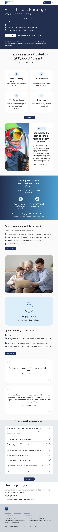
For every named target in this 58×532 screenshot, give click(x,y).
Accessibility (27, 513)
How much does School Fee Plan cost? (19, 460)
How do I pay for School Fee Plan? (17, 455)
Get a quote (47, 2)
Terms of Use (8, 513)
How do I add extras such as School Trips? (20, 439)
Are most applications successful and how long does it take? (25, 450)
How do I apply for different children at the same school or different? (25, 466)
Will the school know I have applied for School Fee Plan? (24, 428)
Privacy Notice (17, 513)
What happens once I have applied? (18, 472)
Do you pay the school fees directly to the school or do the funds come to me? (27, 445)
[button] (52, 3)
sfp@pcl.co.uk (12, 497)
